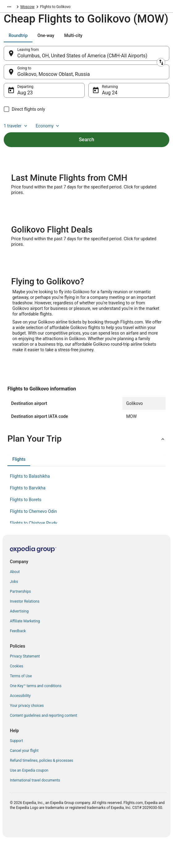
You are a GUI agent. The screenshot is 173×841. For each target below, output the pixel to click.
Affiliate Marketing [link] (25, 621)
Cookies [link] (16, 666)
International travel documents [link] (35, 780)
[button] (86, 438)
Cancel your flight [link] (24, 750)
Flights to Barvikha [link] (27, 487)
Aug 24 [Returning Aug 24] (109, 93)
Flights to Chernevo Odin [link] (33, 511)
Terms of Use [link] (21, 676)
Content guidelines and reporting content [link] (43, 715)
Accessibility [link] (20, 696)
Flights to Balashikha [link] (30, 476)
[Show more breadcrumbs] (9, 6)
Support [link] (16, 741)
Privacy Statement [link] (25, 656)
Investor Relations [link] (25, 601)
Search (86, 139)
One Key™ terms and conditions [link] (35, 686)
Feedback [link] (18, 631)
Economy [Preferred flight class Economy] (48, 126)
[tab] (18, 35)
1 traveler (16, 126)
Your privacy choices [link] (27, 705)
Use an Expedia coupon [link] (29, 770)
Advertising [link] (19, 611)
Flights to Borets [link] (25, 499)
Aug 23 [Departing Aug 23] (25, 93)
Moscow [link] (27, 7)
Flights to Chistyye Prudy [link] (33, 523)
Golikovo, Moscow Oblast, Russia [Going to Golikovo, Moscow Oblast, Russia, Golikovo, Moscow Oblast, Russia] (53, 74)
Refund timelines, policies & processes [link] (41, 760)
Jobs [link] (14, 581)
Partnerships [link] (20, 591)
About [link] (15, 572)
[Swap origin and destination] (161, 62)
